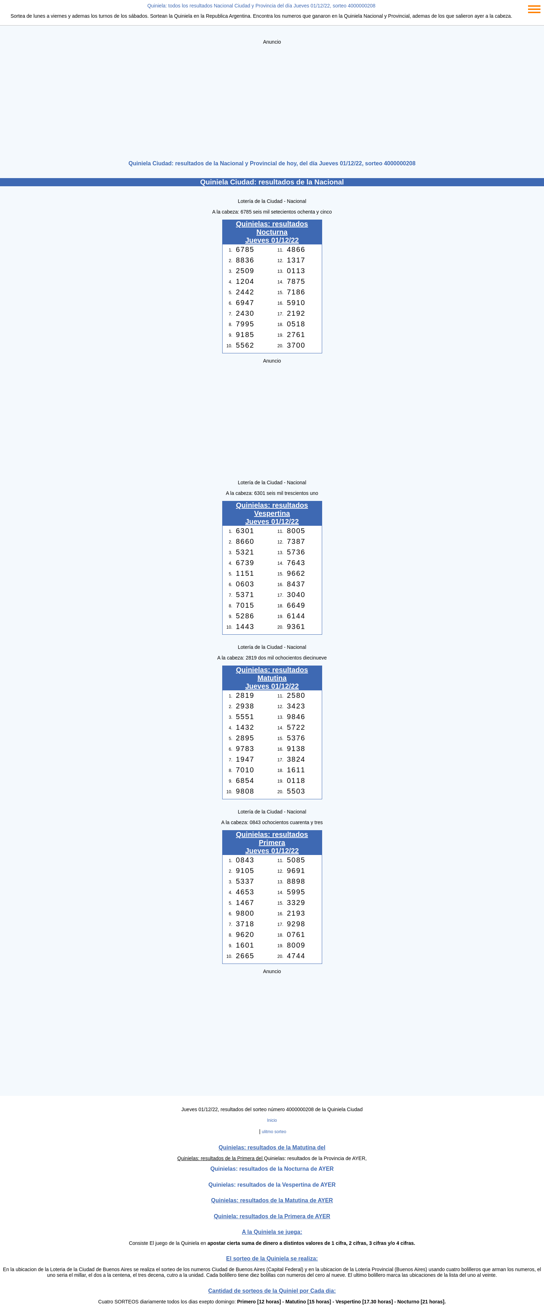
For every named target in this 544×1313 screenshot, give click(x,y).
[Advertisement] (272, 100)
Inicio (272, 1120)
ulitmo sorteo (274, 1131)
